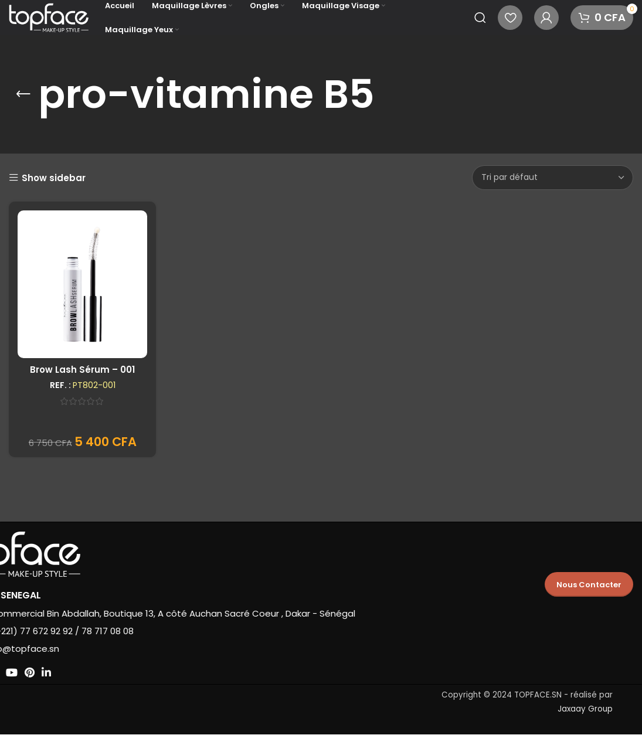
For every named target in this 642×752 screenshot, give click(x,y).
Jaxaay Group (585, 708)
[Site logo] (51, 17)
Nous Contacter (588, 584)
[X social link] (20, 672)
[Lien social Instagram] (37, 672)
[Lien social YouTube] (55, 672)
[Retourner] (23, 94)
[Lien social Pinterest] (72, 672)
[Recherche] (480, 17)
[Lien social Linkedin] (89, 672)
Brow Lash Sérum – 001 (82, 369)
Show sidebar (54, 178)
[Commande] (552, 177)
